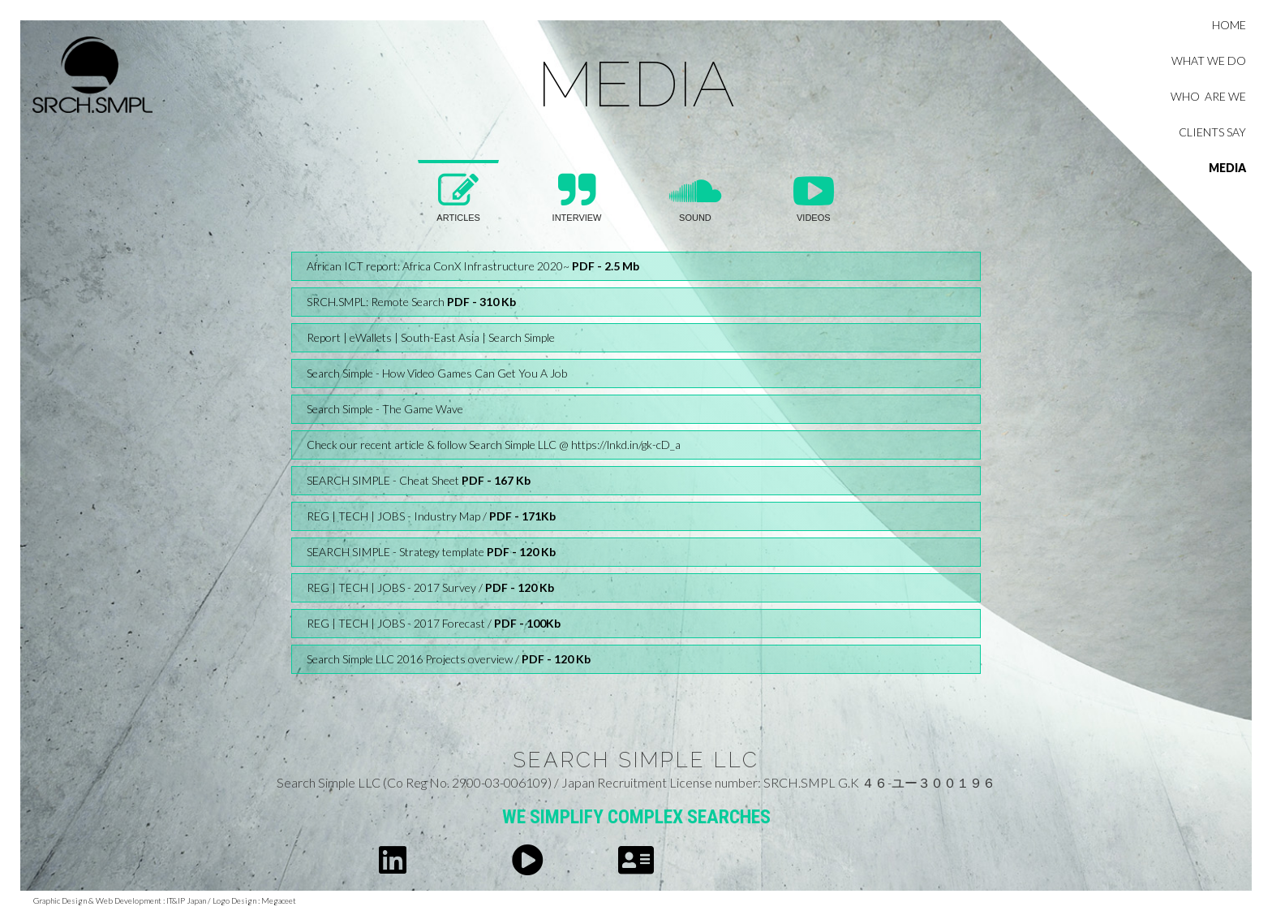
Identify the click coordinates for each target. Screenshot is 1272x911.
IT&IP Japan (185, 900)
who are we (1208, 96)
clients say (1212, 132)
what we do (1208, 60)
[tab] (458, 200)
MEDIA (1227, 168)
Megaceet (278, 900)
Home (1229, 25)
